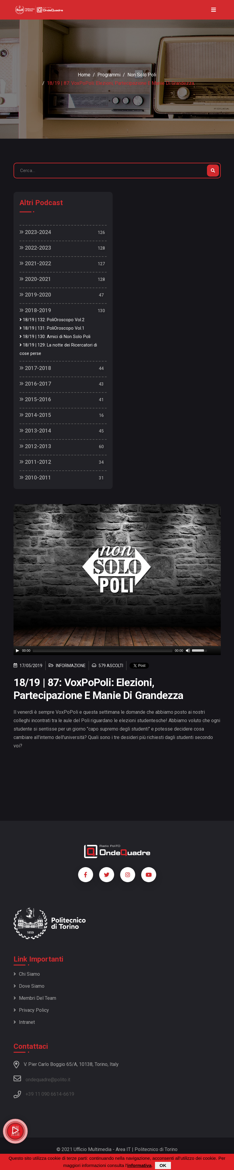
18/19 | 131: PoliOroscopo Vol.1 (52, 328)
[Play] (17, 650)
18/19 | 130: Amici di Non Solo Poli (55, 336)
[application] (117, 650)
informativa (139, 1165)
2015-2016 (35, 399)
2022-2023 (35, 248)
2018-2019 (35, 310)
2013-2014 (35, 430)
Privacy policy (31, 1010)
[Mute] (188, 650)
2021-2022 (35, 263)
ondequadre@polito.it (42, 1078)
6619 (68, 1094)
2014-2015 (35, 415)
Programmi (108, 75)
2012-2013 (35, 446)
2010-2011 (35, 477)
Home (84, 75)
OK (163, 1165)
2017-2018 (35, 368)
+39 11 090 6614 (44, 1094)
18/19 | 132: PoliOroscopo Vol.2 (52, 319)
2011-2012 (35, 462)
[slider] (102, 650)
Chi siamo (27, 974)
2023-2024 (35, 232)
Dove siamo (29, 986)
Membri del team (35, 998)
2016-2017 (35, 383)
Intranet (24, 1022)
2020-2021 (35, 279)
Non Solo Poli (141, 75)
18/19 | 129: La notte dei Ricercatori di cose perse (58, 349)
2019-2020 (35, 294)
